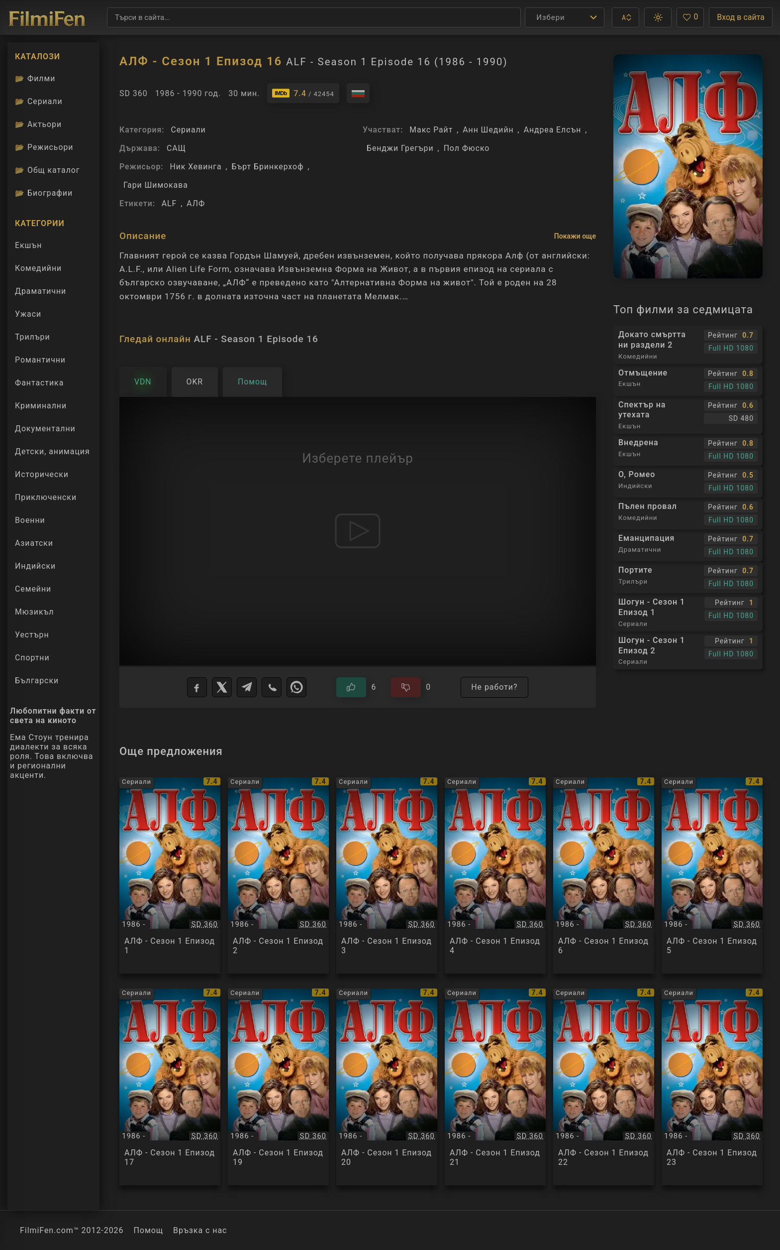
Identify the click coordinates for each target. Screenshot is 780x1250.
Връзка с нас (200, 1230)
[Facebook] (197, 687)
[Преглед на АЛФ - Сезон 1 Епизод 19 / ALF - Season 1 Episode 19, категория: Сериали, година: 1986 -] (278, 1087)
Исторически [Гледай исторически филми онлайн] (42, 474)
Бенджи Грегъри (400, 148)
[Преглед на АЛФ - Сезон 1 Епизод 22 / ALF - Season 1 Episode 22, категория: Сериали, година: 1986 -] (603, 1087)
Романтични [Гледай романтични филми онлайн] (40, 360)
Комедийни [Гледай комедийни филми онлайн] (38, 268)
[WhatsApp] (296, 687)
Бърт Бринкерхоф (268, 166)
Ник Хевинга (195, 166)
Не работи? (494, 687)
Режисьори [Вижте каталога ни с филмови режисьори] (44, 147)
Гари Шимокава (155, 185)
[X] (222, 687)
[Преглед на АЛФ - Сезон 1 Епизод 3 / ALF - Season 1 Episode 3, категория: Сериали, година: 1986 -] (386, 875)
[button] (625, 17)
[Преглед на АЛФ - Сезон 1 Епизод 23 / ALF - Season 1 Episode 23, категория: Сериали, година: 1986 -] (712, 1087)
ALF (169, 203)
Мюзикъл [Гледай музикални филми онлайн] (34, 612)
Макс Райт (431, 129)
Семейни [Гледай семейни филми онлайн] (33, 589)
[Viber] (272, 687)
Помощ (149, 1230)
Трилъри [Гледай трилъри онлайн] (32, 339)
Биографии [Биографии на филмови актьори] (44, 193)
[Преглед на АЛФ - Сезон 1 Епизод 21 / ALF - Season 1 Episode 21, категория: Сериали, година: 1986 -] (495, 1087)
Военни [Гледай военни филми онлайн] (30, 520)
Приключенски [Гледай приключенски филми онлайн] (46, 497)
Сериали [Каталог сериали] (39, 101)
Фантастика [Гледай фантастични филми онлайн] (39, 382)
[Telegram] (247, 687)
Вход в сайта (741, 17)
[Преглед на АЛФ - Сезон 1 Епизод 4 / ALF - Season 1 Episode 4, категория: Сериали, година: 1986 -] (495, 875)
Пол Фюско (467, 148)
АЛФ (196, 203)
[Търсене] (314, 17)
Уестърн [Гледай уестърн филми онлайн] (32, 634)
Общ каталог (47, 170)
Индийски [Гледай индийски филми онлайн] (35, 566)
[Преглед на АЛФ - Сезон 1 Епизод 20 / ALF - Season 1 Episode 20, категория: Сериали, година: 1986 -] (386, 1087)
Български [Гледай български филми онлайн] (37, 680)
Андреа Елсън (553, 129)
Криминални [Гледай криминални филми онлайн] (41, 405)
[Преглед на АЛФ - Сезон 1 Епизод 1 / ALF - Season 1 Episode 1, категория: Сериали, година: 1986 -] (169, 875)
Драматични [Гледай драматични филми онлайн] (40, 291)
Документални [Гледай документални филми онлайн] (45, 428)
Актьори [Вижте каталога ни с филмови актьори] (38, 124)
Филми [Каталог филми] (35, 78)
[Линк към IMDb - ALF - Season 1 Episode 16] (303, 93)
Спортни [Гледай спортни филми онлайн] (32, 657)
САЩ (176, 148)
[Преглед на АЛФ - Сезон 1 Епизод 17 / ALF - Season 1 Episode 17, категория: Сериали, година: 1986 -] (169, 1087)
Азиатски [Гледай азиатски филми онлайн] (34, 543)
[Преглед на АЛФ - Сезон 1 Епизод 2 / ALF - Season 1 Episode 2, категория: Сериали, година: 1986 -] (278, 875)
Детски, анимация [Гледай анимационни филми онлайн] (52, 451)
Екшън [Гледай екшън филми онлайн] (28, 245)
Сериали (188, 129)
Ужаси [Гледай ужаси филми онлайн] (28, 314)
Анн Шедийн (488, 129)
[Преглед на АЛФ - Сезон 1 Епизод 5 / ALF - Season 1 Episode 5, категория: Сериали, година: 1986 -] (712, 875)
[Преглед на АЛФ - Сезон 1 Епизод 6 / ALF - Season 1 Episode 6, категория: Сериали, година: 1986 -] (603, 875)
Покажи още (575, 236)
